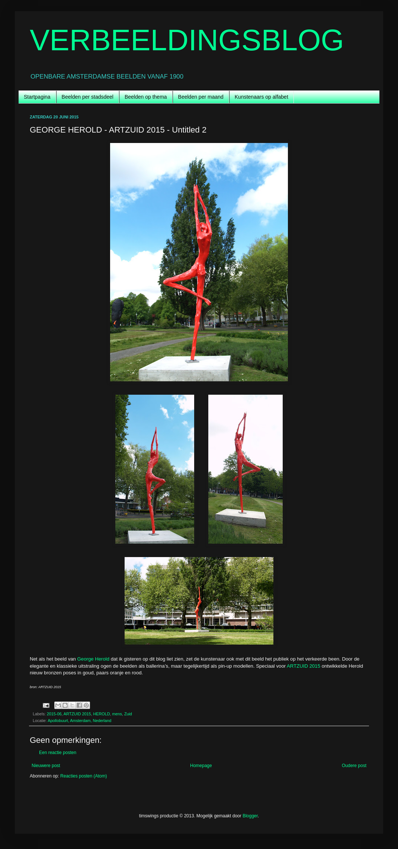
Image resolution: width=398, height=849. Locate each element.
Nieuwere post (46, 765)
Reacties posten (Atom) (83, 776)
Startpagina (37, 97)
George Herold (93, 659)
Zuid (128, 714)
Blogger (250, 815)
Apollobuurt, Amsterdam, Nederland (79, 720)
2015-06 (54, 714)
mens (117, 714)
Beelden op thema (146, 97)
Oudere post (354, 765)
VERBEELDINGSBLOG (187, 40)
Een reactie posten (57, 752)
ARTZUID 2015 (303, 666)
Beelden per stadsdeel (87, 97)
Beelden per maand (201, 97)
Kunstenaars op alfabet (261, 97)
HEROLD (101, 714)
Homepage (201, 765)
